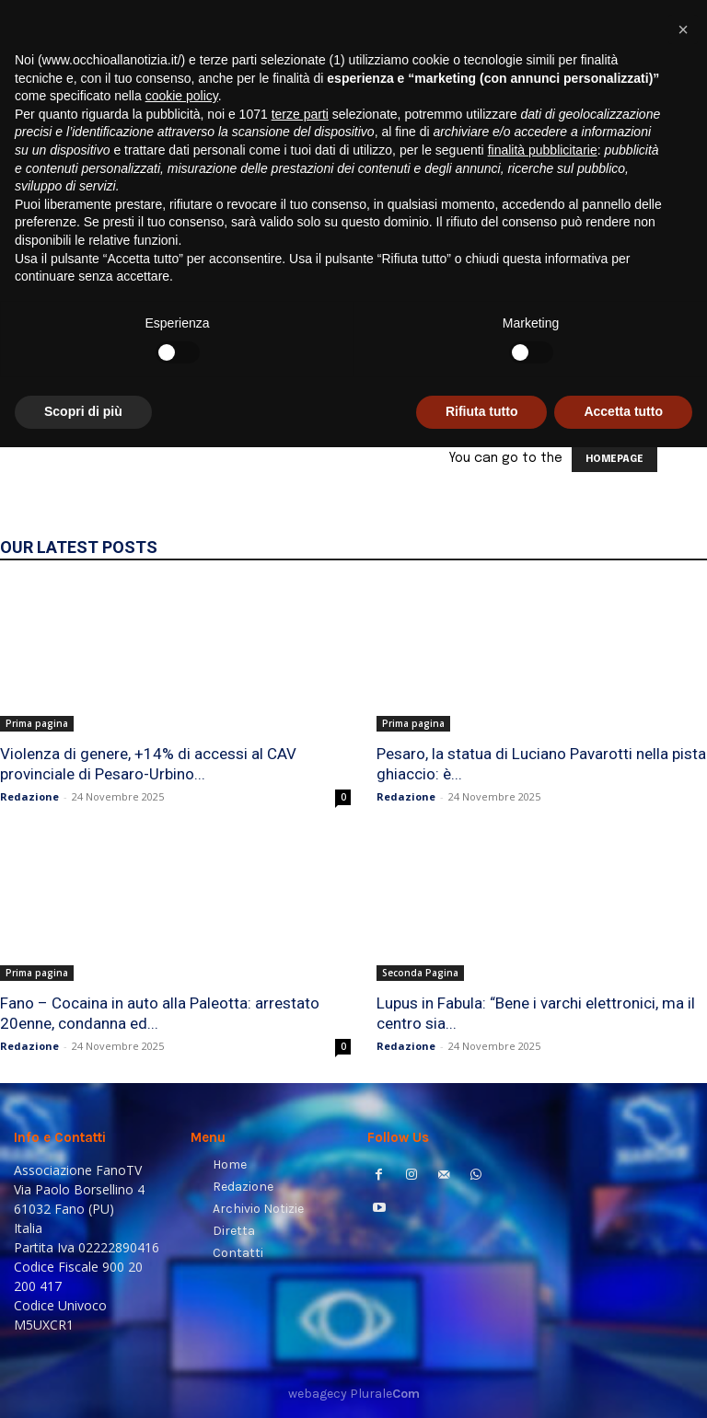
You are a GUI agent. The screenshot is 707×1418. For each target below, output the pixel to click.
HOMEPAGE (614, 459)
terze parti (300, 1085)
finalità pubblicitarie (542, 1120)
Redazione (29, 796)
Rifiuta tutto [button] (482, 1382)
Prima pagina (37, 723)
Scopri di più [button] (83, 1382)
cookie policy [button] (181, 1066)
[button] (670, 259)
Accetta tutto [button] (623, 1382)
